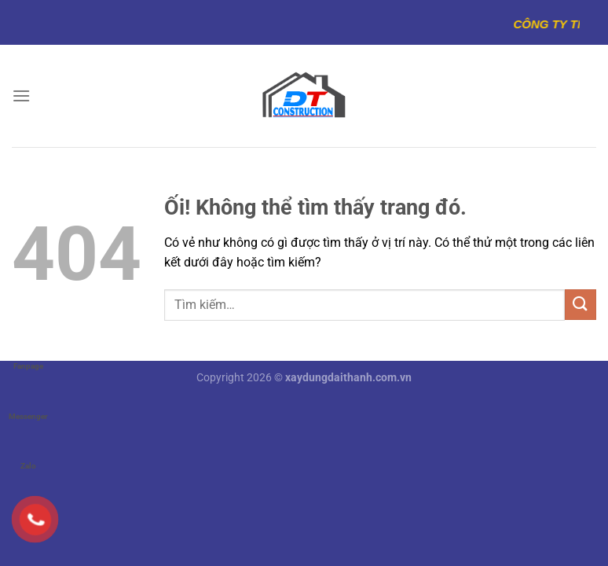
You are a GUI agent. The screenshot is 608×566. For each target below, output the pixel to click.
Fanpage (28, 351)
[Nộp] (580, 304)
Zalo (28, 451)
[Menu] (21, 95)
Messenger (28, 401)
